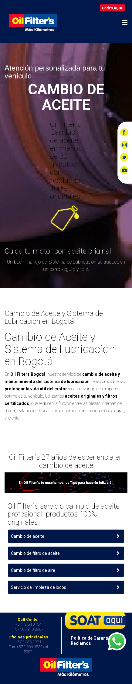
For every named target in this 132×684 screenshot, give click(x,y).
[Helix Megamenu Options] (124, 22)
